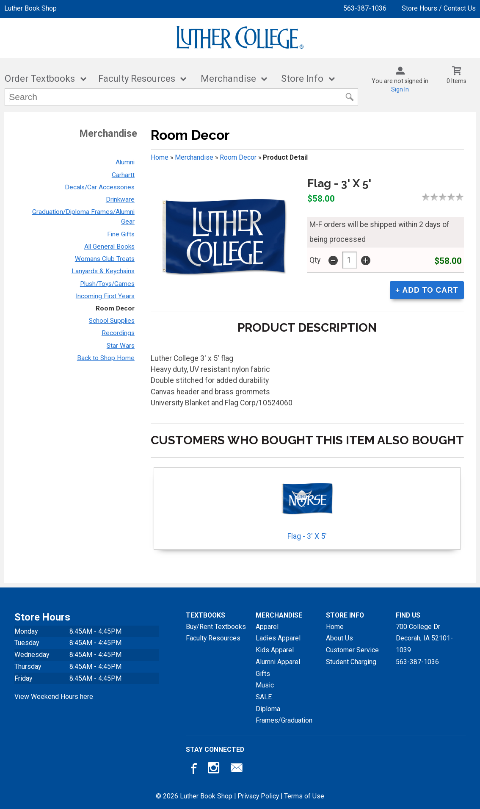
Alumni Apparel (278, 662)
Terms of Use (304, 796)
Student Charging (351, 662)
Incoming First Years (105, 296)
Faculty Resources (136, 78)
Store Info (302, 78)
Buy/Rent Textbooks (216, 627)
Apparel (267, 627)
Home (159, 157)
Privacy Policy (258, 796)
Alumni (125, 162)
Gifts (263, 674)
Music (265, 685)
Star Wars (121, 345)
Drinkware (120, 199)
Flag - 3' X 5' (307, 505)
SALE (264, 697)
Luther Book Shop (30, 8)
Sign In (400, 89)
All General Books (109, 246)
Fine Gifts (121, 234)
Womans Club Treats (105, 259)
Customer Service (352, 650)
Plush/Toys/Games (107, 284)
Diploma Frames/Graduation (284, 715)
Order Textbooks (40, 78)
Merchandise (228, 78)
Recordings (118, 333)
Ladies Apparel (278, 638)
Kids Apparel (275, 650)
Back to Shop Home (106, 358)
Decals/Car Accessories (100, 187)
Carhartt (123, 175)
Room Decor (115, 308)
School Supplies (112, 320)
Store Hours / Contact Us (439, 8)
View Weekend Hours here (53, 697)
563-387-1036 (364, 8)
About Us (339, 638)
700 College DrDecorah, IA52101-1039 (424, 638)
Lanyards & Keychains (103, 271)
